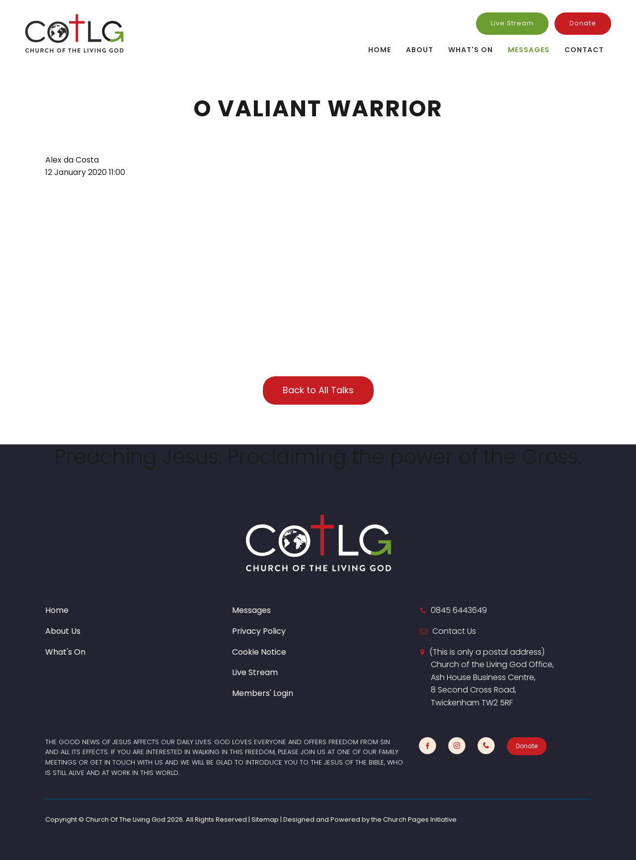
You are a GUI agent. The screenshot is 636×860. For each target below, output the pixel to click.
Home (379, 50)
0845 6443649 (459, 610)
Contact (584, 50)
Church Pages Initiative (420, 819)
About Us (62, 631)
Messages (529, 50)
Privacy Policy (259, 631)
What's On (470, 50)
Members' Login (262, 693)
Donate (582, 23)
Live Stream (512, 23)
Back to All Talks (318, 390)
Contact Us (454, 631)
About (419, 50)
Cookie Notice (259, 652)
